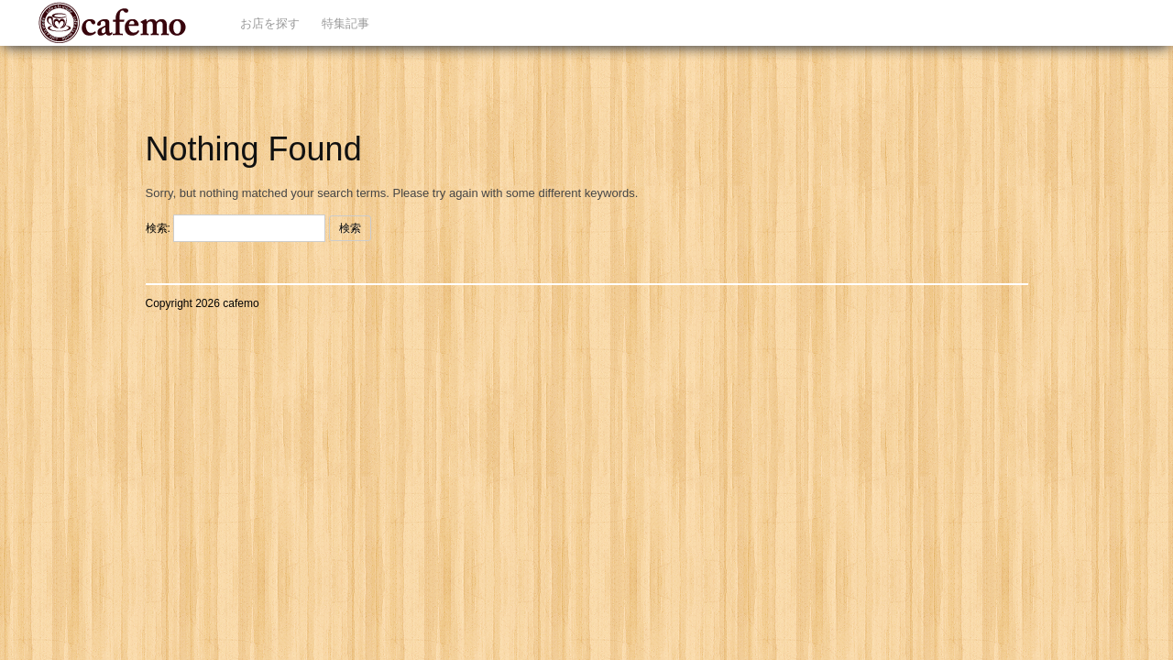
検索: (158, 228)
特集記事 (345, 23)
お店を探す (270, 23)
